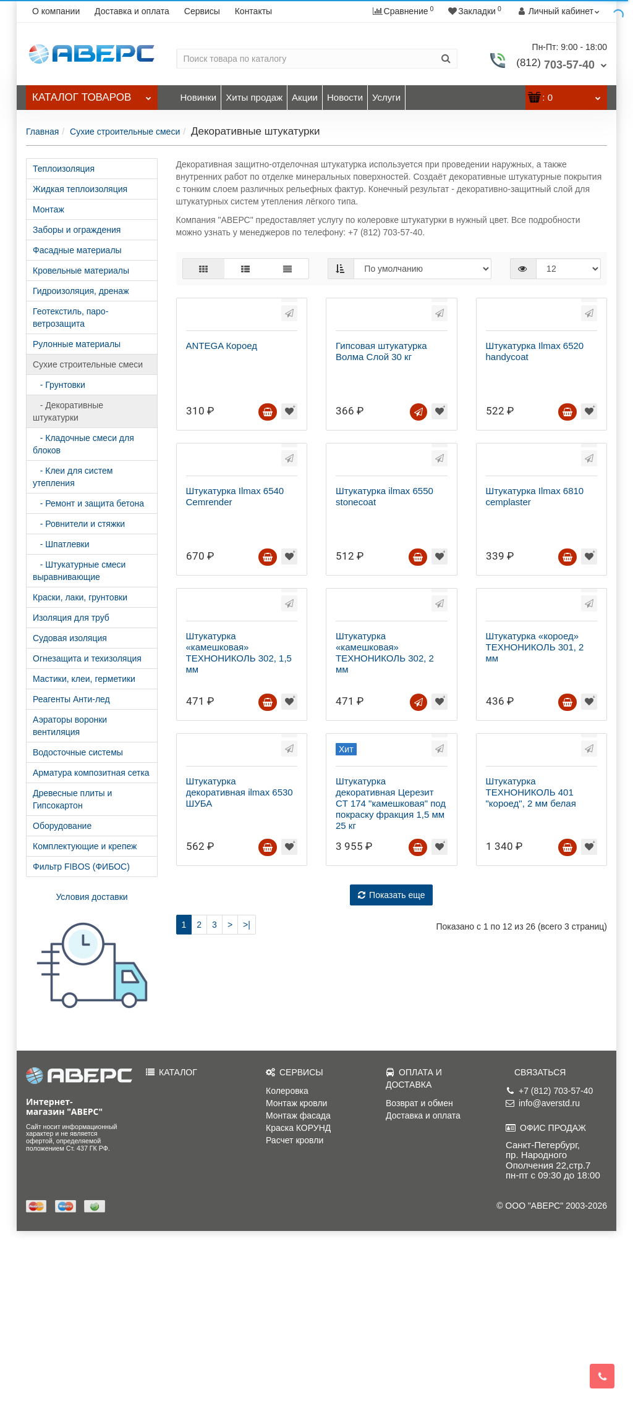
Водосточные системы (78, 752)
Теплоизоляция (64, 169)
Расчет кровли (294, 1316)
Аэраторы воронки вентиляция (70, 726)
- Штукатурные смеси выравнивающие (79, 571)
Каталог (91, 94)
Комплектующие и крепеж (85, 846)
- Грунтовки (59, 385)
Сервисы (202, 11)
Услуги (386, 97)
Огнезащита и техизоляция (87, 658)
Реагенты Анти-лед (71, 699)
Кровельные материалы (81, 270)
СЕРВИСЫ (294, 1248)
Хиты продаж (254, 97)
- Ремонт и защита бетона (88, 503)
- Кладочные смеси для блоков (83, 444)
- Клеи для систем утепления (73, 477)
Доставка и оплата (132, 11)
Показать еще (391, 1161)
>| (246, 1191)
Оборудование (62, 826)
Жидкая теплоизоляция (80, 189)
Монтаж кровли (296, 1279)
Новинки (199, 97)
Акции (305, 97)
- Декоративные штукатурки (68, 411)
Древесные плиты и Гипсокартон (72, 799)
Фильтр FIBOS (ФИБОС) (81, 867)
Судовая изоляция (70, 638)
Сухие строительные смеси (125, 131)
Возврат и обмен (419, 1279)
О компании (56, 11)
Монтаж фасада (298, 1291)
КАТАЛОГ (171, 1248)
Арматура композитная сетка (91, 773)
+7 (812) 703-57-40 (549, 1267)
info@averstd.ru (543, 1279)
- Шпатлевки (61, 544)
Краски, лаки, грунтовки (80, 597)
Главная (42, 131)
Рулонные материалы (77, 344)
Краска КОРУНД (298, 1304)
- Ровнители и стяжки (79, 524)
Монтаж (48, 209)
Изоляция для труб (71, 618)
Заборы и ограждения (77, 230)
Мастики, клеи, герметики (84, 679)
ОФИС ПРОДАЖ (546, 1304)
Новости (345, 97)
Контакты (253, 11)
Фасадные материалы (77, 250)
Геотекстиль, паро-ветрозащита (70, 317)
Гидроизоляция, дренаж (81, 291)
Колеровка (287, 1267)
